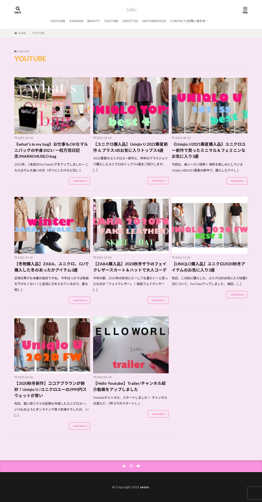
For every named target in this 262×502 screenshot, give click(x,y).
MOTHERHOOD (154, 21)
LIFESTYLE (130, 21)
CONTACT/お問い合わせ (188, 21)
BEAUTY (93, 21)
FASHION (76, 21)
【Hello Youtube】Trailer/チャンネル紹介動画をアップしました (129, 386)
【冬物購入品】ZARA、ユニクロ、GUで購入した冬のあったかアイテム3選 (51, 266)
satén (144, 487)
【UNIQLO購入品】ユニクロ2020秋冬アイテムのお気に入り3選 (208, 266)
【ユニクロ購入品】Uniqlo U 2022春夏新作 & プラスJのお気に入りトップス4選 (130, 147)
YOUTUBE (58, 21)
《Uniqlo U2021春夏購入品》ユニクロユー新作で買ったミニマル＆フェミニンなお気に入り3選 (209, 150)
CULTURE (111, 21)
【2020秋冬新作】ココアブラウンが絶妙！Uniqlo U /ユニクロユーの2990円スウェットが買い (50, 389)
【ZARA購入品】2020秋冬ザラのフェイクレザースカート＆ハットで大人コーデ (130, 266)
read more (79, 180)
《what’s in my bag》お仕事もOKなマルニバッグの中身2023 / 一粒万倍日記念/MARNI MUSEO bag (51, 150)
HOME (22, 33)
